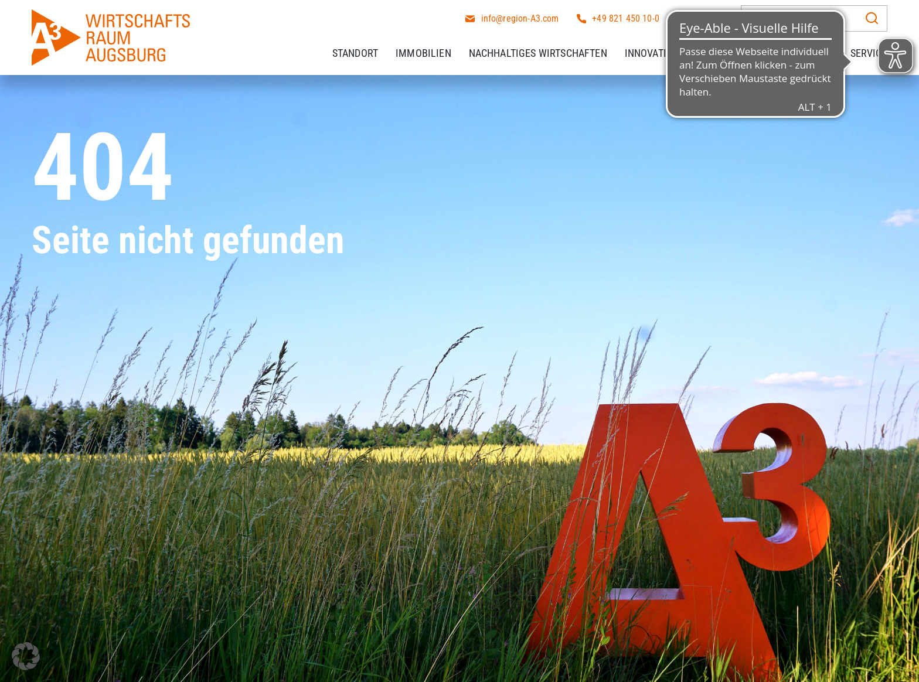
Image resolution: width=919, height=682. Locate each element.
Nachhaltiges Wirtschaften (538, 52)
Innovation (652, 52)
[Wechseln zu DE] (710, 17)
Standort (355, 52)
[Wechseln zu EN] (690, 17)
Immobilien (423, 52)
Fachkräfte (725, 52)
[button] (26, 656)
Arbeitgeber (802, 52)
